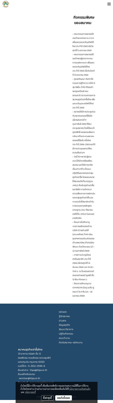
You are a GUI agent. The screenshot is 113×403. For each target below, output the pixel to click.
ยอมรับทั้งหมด (63, 397)
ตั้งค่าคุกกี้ (47, 397)
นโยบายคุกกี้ (30, 392)
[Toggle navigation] (109, 4)
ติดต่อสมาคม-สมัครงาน (71, 342)
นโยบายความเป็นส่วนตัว (79, 389)
